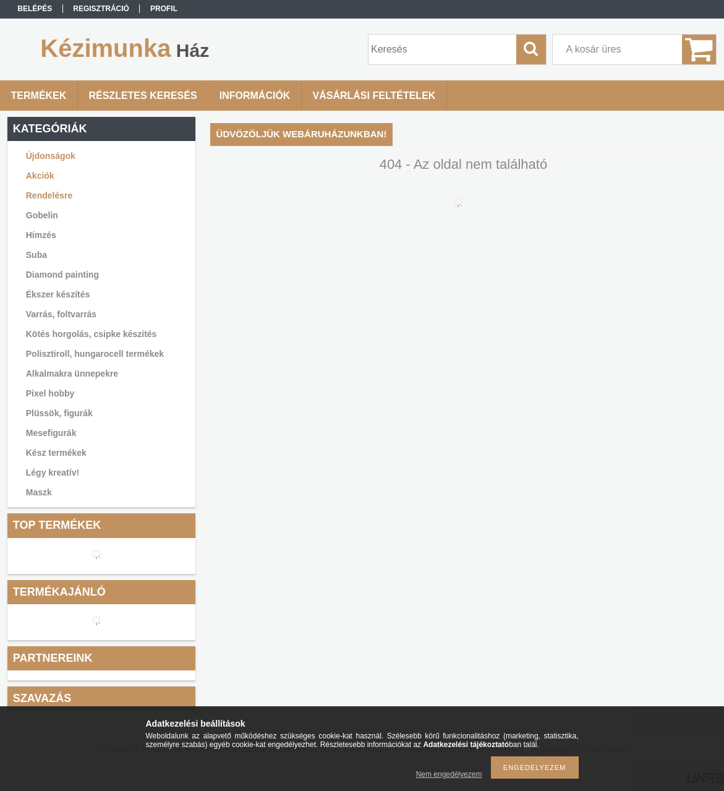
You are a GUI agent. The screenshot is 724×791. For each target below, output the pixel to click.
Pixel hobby (50, 393)
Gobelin (42, 215)
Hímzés (41, 235)
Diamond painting (62, 275)
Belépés (34, 8)
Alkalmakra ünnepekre (72, 373)
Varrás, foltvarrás (61, 314)
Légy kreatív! (52, 472)
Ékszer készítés (58, 294)
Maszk (39, 492)
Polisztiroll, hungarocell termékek (95, 354)
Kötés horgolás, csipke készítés (91, 334)
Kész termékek (56, 453)
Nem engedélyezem (449, 774)
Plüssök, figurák (59, 413)
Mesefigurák (51, 433)
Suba (36, 255)
